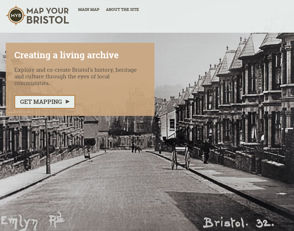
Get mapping (41, 102)
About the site (122, 9)
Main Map (88, 9)
